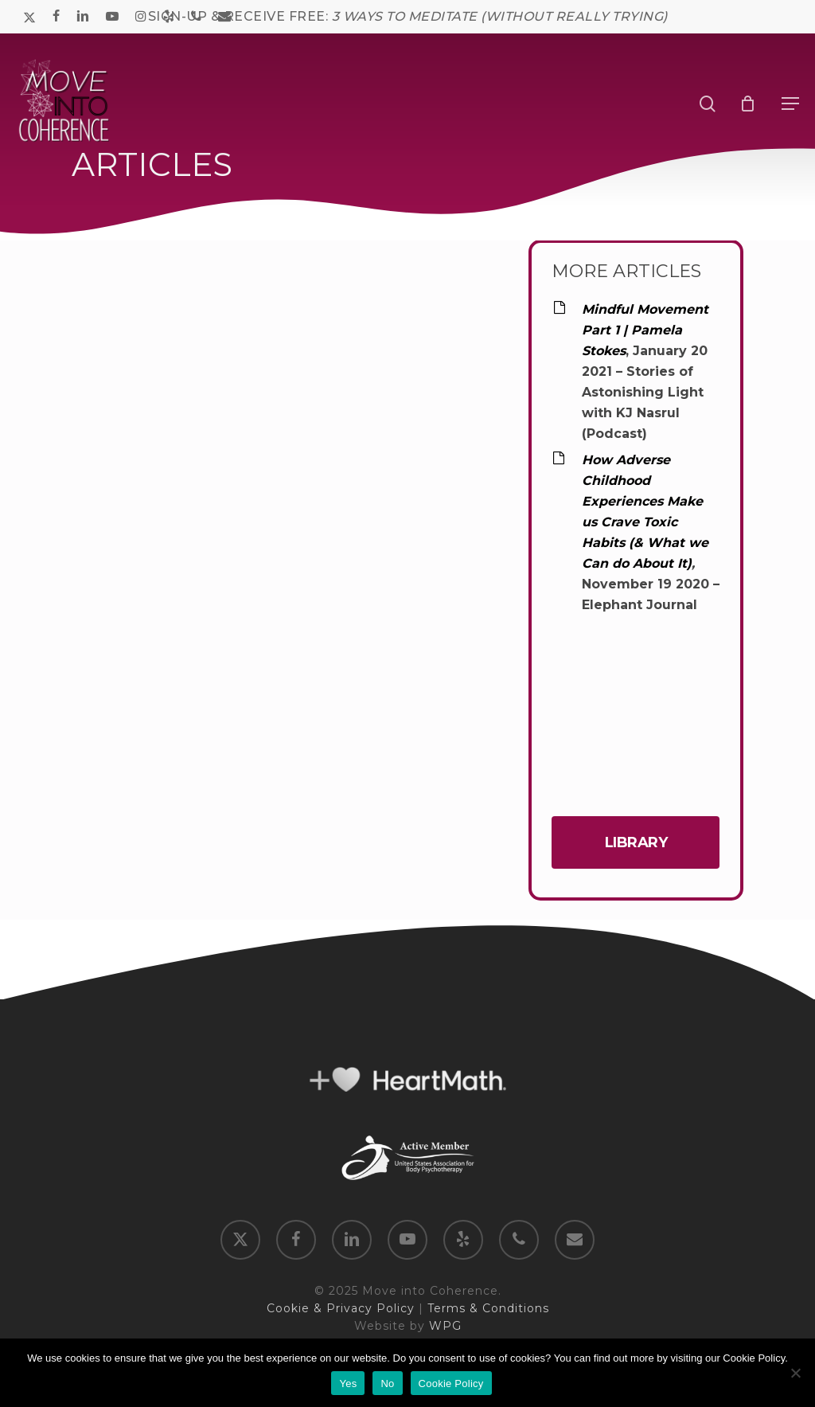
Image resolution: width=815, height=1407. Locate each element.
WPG (445, 1326)
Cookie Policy (451, 1383)
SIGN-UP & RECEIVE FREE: (408, 16)
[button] (790, 103)
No (387, 1383)
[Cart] (750, 103)
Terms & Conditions (488, 1308)
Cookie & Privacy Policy (341, 1308)
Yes (348, 1383)
